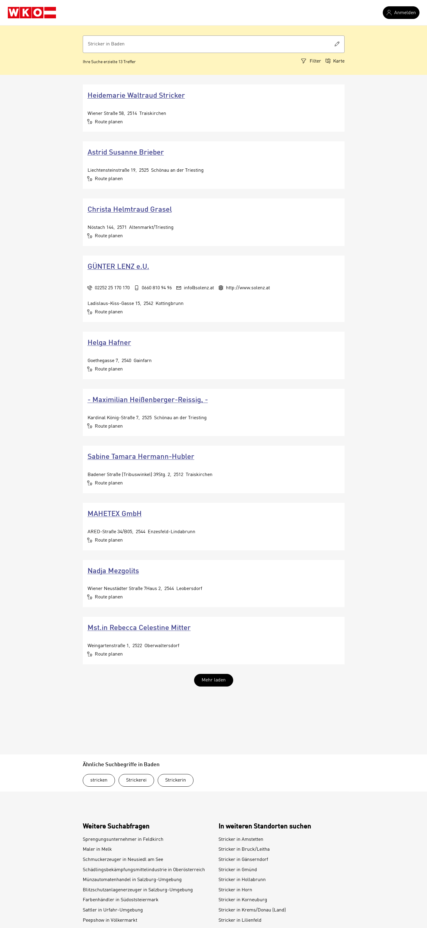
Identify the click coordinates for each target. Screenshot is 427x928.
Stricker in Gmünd (237, 870)
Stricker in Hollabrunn (242, 879)
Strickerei (136, 780)
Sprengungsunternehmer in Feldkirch (123, 839)
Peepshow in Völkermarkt (110, 920)
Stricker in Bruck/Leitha (244, 849)
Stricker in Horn (235, 890)
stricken (98, 780)
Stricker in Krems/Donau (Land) (252, 910)
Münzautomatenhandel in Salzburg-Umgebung (132, 879)
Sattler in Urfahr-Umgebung (113, 910)
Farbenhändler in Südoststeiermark (121, 900)
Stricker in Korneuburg (242, 900)
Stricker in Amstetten (240, 839)
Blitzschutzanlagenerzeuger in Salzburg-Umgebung (138, 890)
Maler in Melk (97, 849)
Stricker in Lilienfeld (239, 920)
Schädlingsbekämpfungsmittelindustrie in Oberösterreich (144, 870)
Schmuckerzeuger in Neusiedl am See (123, 859)
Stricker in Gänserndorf (243, 859)
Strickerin (175, 780)
